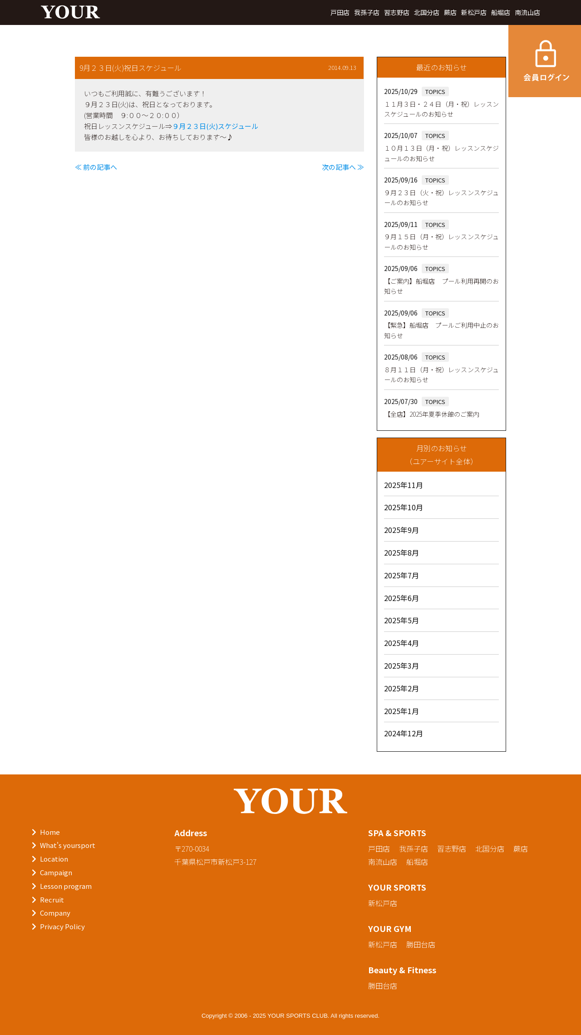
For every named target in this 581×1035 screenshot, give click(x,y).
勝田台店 (420, 944)
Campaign (56, 872)
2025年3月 (401, 665)
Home (50, 832)
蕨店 (450, 12)
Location (54, 858)
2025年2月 (401, 688)
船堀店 (500, 12)
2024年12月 (403, 733)
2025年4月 (401, 642)
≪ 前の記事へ (96, 167)
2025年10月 (403, 507)
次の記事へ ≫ (343, 167)
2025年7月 (401, 575)
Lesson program (66, 886)
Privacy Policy (62, 926)
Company (55, 912)
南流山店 (527, 12)
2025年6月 (401, 597)
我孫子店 (366, 12)
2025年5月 (401, 620)
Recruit (52, 899)
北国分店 (426, 12)
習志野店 (396, 12)
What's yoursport (67, 845)
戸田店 (340, 12)
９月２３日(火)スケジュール (215, 126)
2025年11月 (403, 484)
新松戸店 (474, 12)
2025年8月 (401, 552)
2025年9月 (401, 529)
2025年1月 (401, 710)
